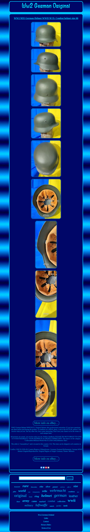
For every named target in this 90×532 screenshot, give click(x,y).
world (22, 491)
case (29, 492)
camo (34, 501)
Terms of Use (46, 528)
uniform (62, 487)
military (29, 505)
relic (44, 491)
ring (37, 496)
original (20, 495)
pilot (14, 492)
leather (73, 496)
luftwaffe (41, 505)
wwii (71, 500)
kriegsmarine (36, 492)
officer (69, 487)
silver (48, 487)
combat (51, 501)
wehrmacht (58, 490)
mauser (17, 487)
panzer (55, 487)
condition (71, 492)
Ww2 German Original (46, 515)
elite (41, 486)
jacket (58, 506)
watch (52, 506)
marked (42, 502)
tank (65, 505)
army (25, 501)
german (60, 495)
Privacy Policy (46, 525)
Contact (46, 521)
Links (46, 518)
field (30, 497)
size (75, 486)
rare (25, 486)
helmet (46, 495)
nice (78, 492)
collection (61, 501)
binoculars (34, 487)
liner (18, 502)
